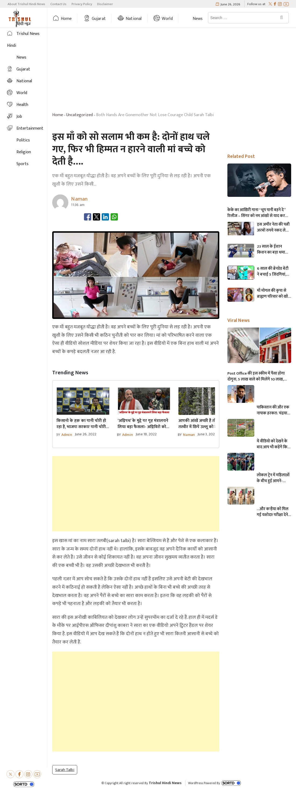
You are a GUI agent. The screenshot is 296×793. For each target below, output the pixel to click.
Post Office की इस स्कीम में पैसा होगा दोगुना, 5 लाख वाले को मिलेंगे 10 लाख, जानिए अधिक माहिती (256, 376)
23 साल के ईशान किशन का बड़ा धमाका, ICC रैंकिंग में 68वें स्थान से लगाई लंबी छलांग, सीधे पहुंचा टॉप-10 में (273, 249)
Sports (22, 164)
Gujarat (99, 18)
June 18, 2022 (146, 434)
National (134, 18)
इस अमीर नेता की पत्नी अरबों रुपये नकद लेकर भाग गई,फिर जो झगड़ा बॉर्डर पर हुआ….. (274, 227)
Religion (23, 152)
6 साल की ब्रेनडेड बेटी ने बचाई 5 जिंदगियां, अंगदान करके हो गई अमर (272, 272)
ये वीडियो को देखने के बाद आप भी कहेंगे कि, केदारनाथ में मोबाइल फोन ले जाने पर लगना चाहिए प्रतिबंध (272, 444)
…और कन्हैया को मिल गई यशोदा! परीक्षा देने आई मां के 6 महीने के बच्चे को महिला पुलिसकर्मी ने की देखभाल (272, 512)
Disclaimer (105, 4)
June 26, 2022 (86, 434)
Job (19, 116)
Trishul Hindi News (165, 783)
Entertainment (29, 128)
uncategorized (79, 115)
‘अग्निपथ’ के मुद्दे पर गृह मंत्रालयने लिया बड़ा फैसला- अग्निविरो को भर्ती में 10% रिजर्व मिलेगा (143, 424)
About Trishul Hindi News (26, 4)
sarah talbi (64, 769)
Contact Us (58, 4)
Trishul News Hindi (23, 39)
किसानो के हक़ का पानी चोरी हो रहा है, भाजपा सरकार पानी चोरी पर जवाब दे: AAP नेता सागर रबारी (81, 424)
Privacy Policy (82, 4)
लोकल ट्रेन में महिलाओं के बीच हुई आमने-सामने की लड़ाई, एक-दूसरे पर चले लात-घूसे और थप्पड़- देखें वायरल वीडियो (273, 478)
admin (66, 435)
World (167, 18)
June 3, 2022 (207, 434)
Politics (23, 140)
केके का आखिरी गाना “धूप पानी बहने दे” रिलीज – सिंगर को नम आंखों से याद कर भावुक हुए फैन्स (256, 213)
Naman (189, 435)
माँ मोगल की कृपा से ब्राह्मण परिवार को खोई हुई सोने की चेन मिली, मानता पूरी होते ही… (273, 294)
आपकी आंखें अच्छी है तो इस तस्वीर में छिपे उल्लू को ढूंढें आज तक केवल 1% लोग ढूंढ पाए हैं (202, 424)
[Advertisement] (171, 71)
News (198, 18)
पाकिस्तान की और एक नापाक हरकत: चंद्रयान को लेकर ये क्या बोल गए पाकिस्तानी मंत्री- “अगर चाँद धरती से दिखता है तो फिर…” (273, 410)
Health (22, 104)
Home (66, 18)
